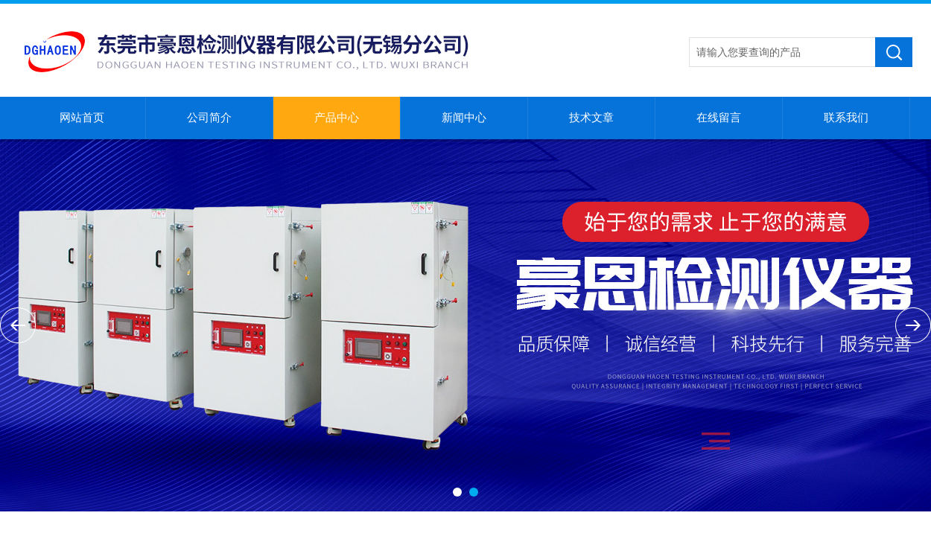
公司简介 (209, 118)
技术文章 (591, 118)
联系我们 (846, 118)
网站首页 (82, 118)
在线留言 (718, 118)
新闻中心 (464, 118)
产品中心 (336, 118)
